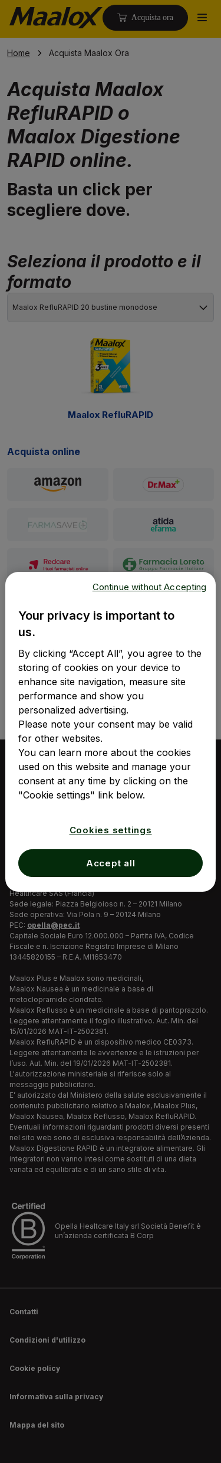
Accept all (111, 863)
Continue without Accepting (150, 587)
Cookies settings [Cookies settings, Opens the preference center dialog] (111, 830)
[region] (110, 732)
